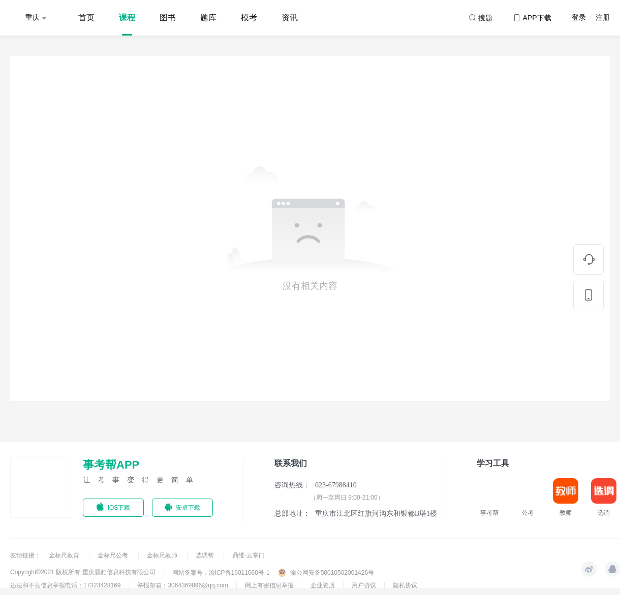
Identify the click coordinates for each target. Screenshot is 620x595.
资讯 (290, 17)
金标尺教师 (163, 555)
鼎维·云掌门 (248, 555)
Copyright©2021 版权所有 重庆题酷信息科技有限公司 (83, 572)
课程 (127, 17)
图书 (168, 17)
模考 (249, 17)
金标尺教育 (65, 555)
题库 (208, 17)
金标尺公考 (114, 555)
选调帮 (205, 555)
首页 (86, 17)
